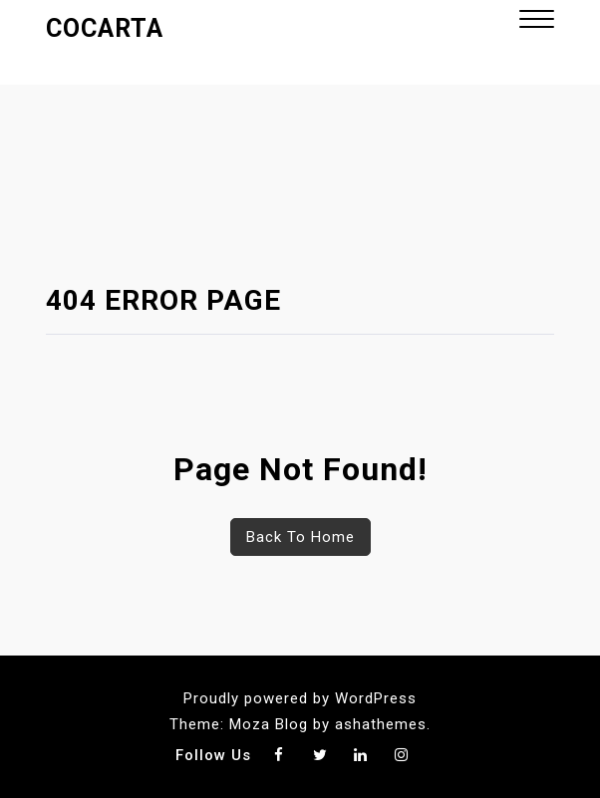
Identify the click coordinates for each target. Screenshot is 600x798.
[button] (536, 21)
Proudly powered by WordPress (300, 698)
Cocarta (104, 28)
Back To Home (300, 537)
